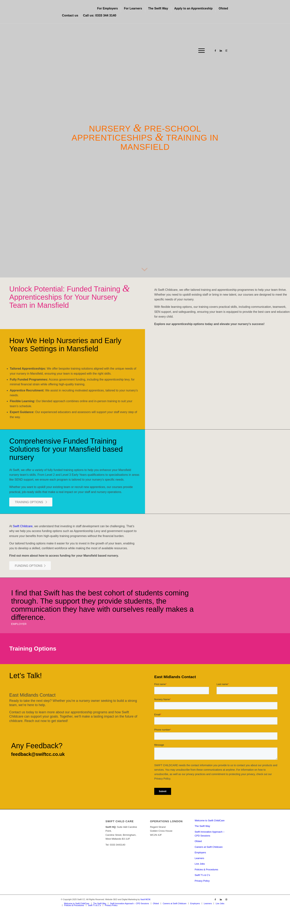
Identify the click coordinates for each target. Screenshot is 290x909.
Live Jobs (200, 863)
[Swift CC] (88, 51)
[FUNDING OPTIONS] (30, 565)
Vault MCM (145, 899)
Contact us (70, 15)
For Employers (107, 8)
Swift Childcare (23, 526)
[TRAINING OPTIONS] (30, 502)
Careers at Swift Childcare (208, 847)
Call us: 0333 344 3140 (99, 15)
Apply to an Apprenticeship (193, 8)
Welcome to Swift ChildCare (210, 820)
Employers (200, 852)
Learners (199, 858)
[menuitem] (107, 8)
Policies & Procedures (206, 869)
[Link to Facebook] (215, 50)
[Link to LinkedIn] (221, 50)
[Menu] (200, 51)
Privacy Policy (202, 880)
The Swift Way (158, 8)
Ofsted (223, 8)
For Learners (133, 8)
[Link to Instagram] (226, 50)
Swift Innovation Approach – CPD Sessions (209, 833)
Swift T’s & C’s (202, 875)
